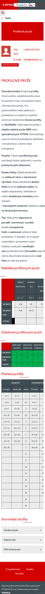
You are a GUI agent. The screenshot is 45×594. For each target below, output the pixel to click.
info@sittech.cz (33, 59)
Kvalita (30, 569)
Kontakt (19, 573)
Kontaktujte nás (10, 65)
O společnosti (13, 569)
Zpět (6, 18)
